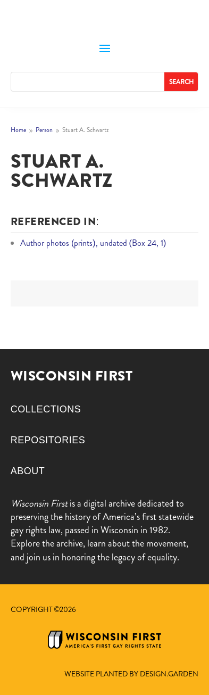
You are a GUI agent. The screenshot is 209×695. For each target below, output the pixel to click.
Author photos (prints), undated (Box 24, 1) (93, 243)
